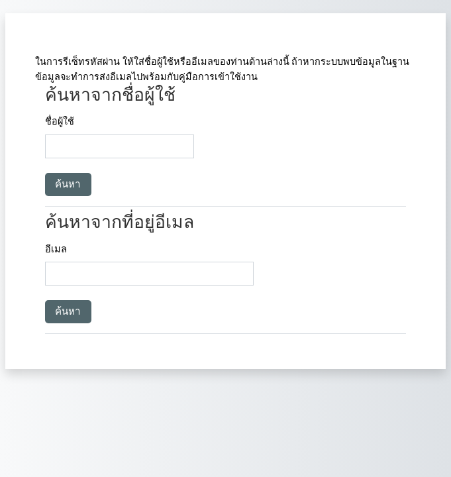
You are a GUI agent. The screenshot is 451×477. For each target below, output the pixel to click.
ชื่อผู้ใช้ (59, 121)
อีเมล (56, 249)
